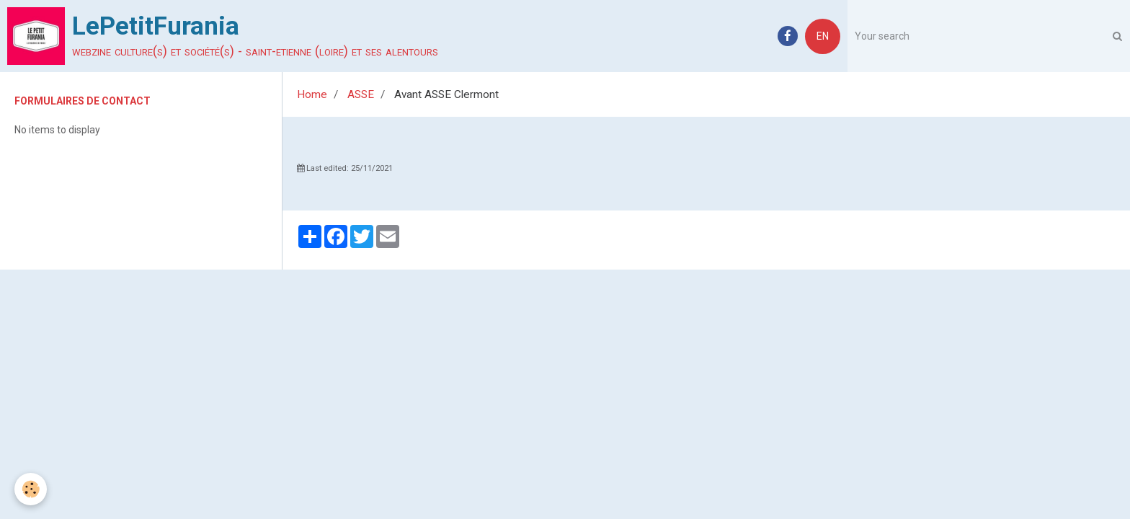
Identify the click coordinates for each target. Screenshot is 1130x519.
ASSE (360, 94)
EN (823, 36)
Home (312, 94)
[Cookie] (30, 489)
